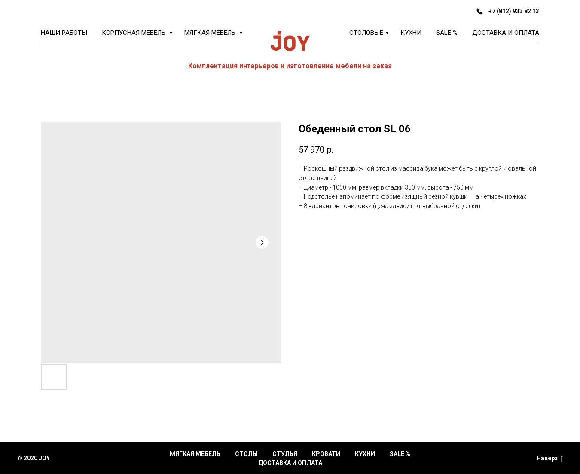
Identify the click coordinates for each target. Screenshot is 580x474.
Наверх (550, 458)
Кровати (326, 453)
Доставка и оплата (505, 33)
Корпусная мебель (134, 33)
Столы (246, 453)
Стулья (284, 453)
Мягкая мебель (210, 33)
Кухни (410, 33)
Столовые (366, 33)
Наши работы (64, 33)
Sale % (447, 33)
